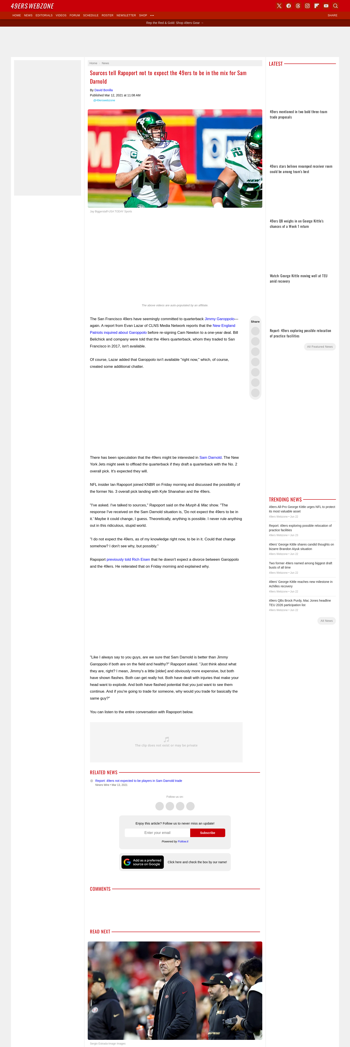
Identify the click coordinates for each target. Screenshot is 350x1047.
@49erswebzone (104, 100)
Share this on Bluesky (255, 362)
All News (327, 620)
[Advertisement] (166, 412)
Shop (143, 15)
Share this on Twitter (255, 331)
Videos (61, 15)
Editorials (44, 15)
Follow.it (183, 841)
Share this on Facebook (255, 341)
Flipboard (316, 5)
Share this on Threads (255, 351)
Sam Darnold (210, 457)
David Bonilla (103, 90)
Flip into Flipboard (255, 372)
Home (16, 15)
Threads (180, 804)
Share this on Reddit (255, 382)
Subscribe (207, 833)
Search (335, 5)
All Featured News (320, 346)
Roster (108, 15)
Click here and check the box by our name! (197, 862)
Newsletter (126, 15)
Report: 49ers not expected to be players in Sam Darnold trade (138, 781)
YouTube (326, 5)
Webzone (32, 5)
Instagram (190, 804)
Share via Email (255, 393)
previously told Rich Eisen (128, 559)
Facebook (170, 804)
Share (333, 15)
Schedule (90, 15)
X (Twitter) (279, 5)
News (28, 15)
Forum (75, 15)
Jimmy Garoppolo (219, 319)
